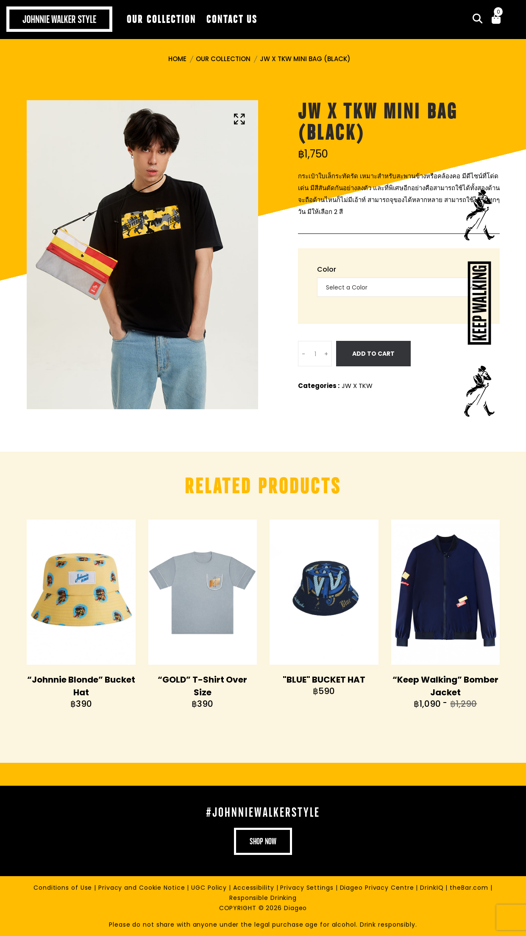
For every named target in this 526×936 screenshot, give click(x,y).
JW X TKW (357, 385)
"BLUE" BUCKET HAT (324, 680)
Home (177, 58)
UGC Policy (210, 887)
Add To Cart (373, 353)
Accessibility (254, 887)
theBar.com (470, 887)
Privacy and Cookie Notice (142, 887)
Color (326, 269)
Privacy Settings (307, 887)
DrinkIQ (432, 887)
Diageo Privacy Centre (378, 887)
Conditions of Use (63, 887)
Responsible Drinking (263, 898)
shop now (263, 841)
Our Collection (223, 58)
